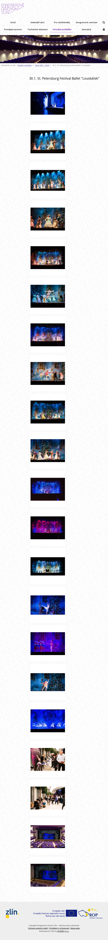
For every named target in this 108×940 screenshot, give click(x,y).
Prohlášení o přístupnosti (59, 928)
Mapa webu (75, 928)
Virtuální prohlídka (24, 65)
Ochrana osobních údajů (38, 928)
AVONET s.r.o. (63, 931)
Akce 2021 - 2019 (42, 65)
